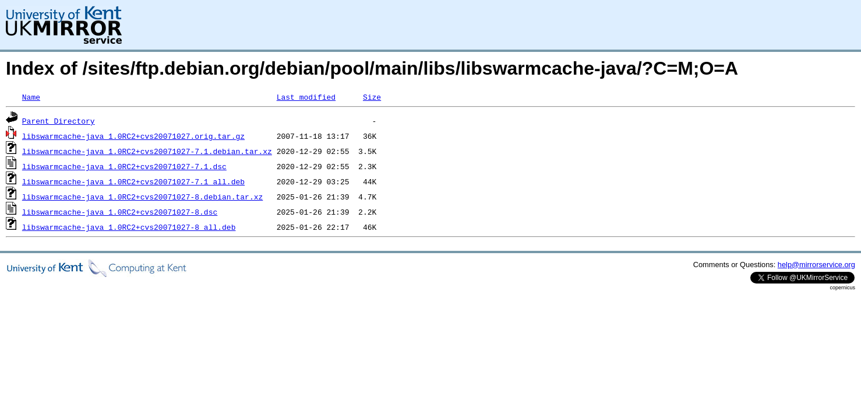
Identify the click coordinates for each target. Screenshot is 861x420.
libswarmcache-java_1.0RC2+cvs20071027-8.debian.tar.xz (142, 196)
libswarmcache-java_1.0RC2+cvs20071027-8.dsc (119, 211)
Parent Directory (58, 121)
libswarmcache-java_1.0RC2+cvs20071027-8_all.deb (129, 227)
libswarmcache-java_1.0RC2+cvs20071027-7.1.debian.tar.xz (147, 151)
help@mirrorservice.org (816, 264)
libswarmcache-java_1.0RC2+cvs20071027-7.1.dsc (124, 166)
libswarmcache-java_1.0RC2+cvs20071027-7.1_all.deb (133, 181)
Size (372, 97)
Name (31, 97)
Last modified (306, 97)
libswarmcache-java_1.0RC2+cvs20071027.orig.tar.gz (133, 136)
